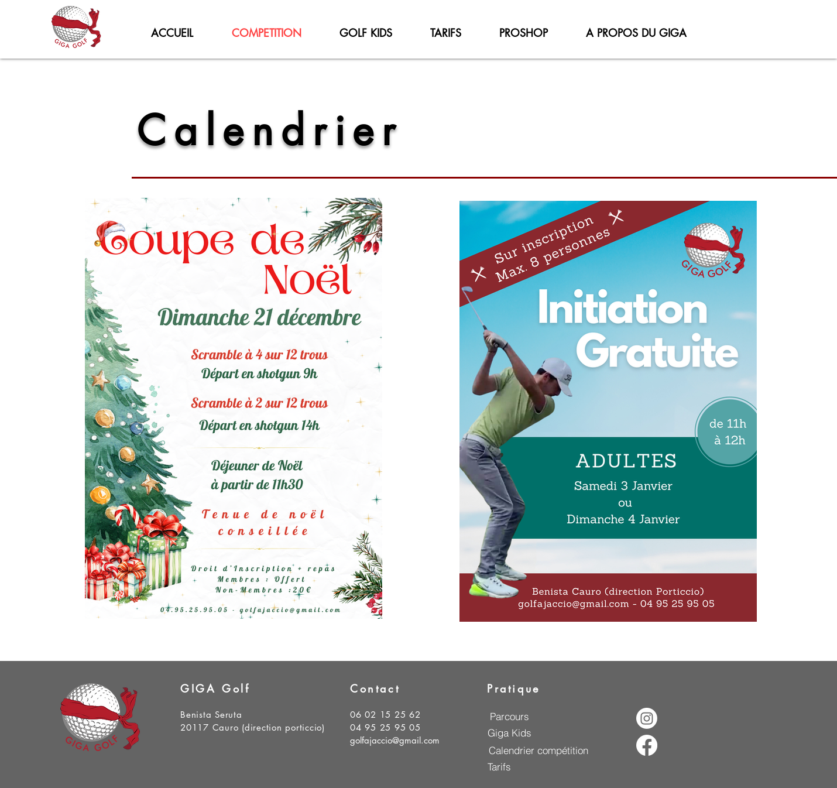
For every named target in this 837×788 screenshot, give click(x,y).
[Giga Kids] (509, 732)
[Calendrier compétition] (538, 750)
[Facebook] (646, 745)
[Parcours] (509, 716)
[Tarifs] (499, 766)
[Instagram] (646, 718)
